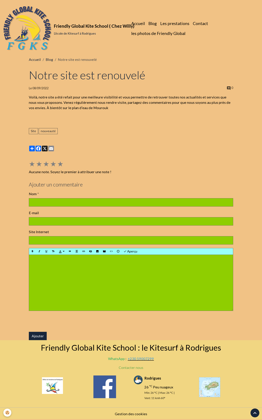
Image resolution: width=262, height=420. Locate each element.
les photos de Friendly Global (158, 33)
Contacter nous (131, 367)
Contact (200, 23)
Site (33, 131)
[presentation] (56, 321)
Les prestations (174, 23)
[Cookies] (7, 413)
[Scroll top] (255, 412)
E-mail (34, 213)
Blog (152, 23)
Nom (33, 194)
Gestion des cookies (131, 414)
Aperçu (130, 251)
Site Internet (39, 232)
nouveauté (48, 131)
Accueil (138, 23)
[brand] (65, 28)
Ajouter (38, 336)
